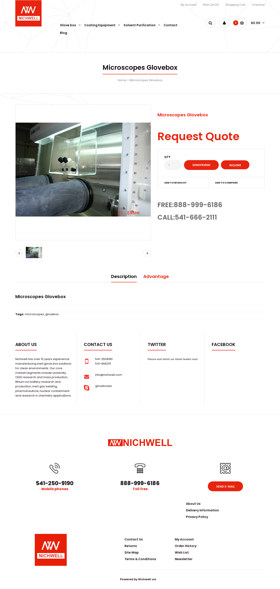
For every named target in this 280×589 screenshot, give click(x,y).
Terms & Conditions (140, 559)
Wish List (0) (211, 5)
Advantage (156, 276)
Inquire (235, 165)
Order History (185, 546)
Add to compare (226, 182)
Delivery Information (202, 510)
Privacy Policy (197, 517)
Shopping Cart (235, 5)
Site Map (131, 552)
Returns (130, 546)
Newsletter (183, 559)
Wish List (182, 552)
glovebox (52, 314)
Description (124, 276)
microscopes (34, 314)
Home (122, 80)
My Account (188, 5)
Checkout (258, 5)
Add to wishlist (175, 182)
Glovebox (55, 297)
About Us (193, 504)
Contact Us (133, 539)
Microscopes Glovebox (146, 80)
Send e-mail (225, 486)
